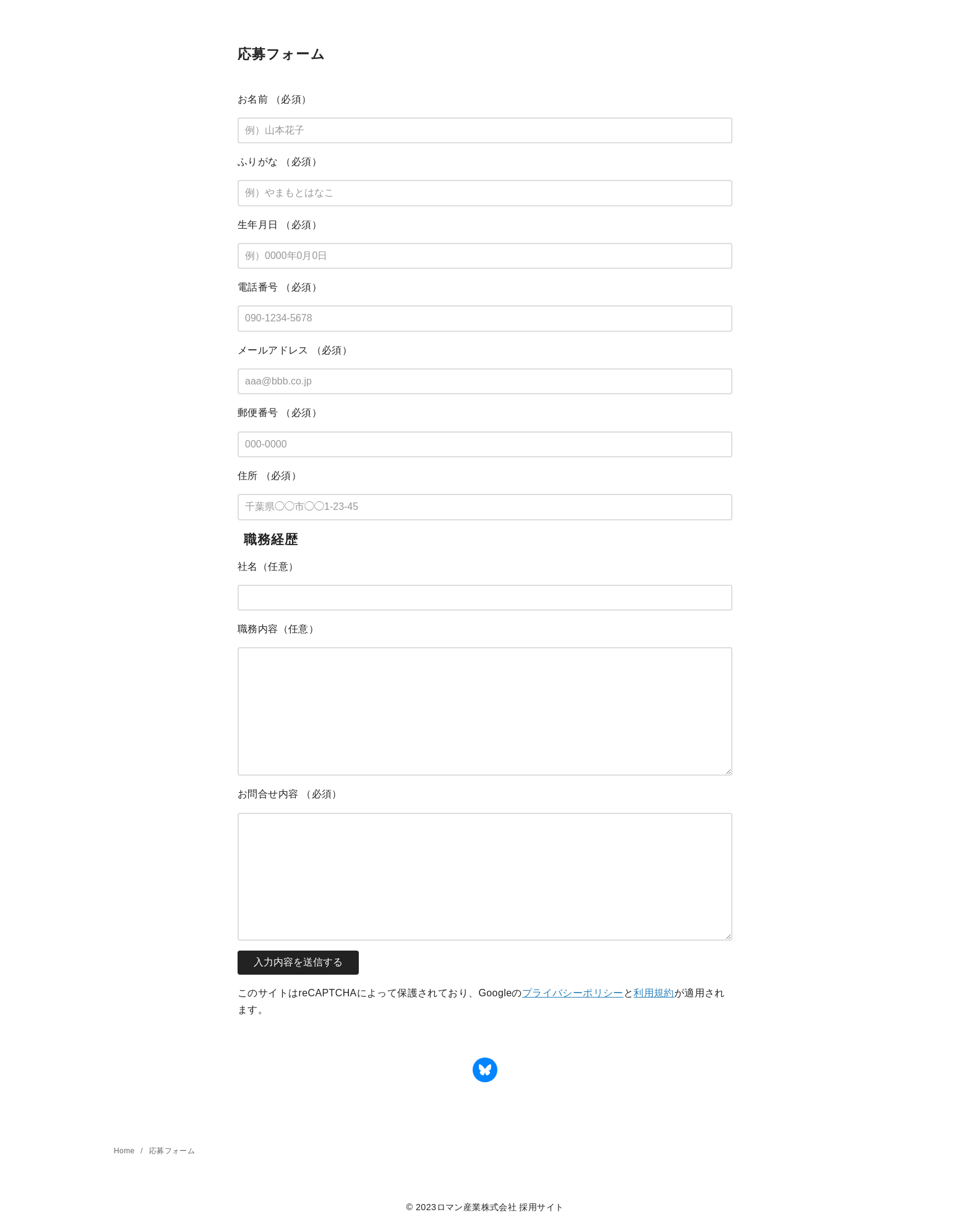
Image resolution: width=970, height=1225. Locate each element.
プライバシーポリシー (573, 993)
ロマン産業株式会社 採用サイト (500, 1207)
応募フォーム (172, 1151)
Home (125, 1151)
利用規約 (653, 993)
